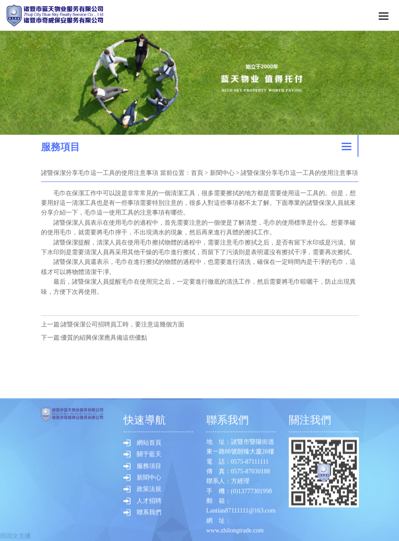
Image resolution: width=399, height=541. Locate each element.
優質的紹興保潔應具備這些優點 (104, 337)
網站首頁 (149, 516)
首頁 (197, 173)
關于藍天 (149, 528)
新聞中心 (222, 173)
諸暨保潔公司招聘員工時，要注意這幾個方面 (122, 324)
